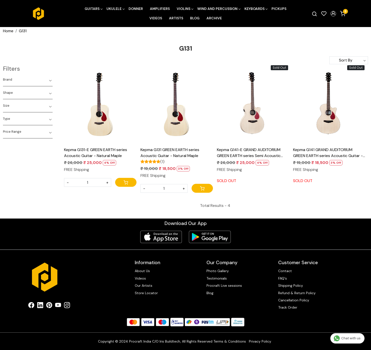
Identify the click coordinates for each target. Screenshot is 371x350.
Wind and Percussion (218, 8)
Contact (285, 271)
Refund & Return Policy (297, 293)
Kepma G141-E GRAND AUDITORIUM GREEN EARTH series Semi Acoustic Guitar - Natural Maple (249, 153)
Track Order (287, 307)
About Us (142, 271)
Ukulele (115, 8)
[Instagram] (67, 306)
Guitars (93, 8)
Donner (136, 8)
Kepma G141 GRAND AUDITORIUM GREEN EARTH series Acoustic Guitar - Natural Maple (328, 153)
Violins (185, 8)
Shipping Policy (290, 285)
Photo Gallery (217, 271)
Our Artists (143, 285)
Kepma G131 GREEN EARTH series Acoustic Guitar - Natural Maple (169, 152)
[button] (333, 13)
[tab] (28, 79)
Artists (176, 18)
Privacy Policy (260, 341)
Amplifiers (160, 8)
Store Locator (146, 293)
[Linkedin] (40, 306)
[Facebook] (31, 306)
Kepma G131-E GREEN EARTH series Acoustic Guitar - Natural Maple (95, 152)
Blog (195, 18)
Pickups (278, 8)
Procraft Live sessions (224, 285)
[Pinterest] (49, 306)
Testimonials (216, 278)
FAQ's (282, 278)
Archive (214, 18)
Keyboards (255, 8)
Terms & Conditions (229, 341)
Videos (155, 18)
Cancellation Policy (293, 300)
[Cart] (125, 182)
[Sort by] (348, 60)
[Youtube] (58, 306)
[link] (314, 14)
